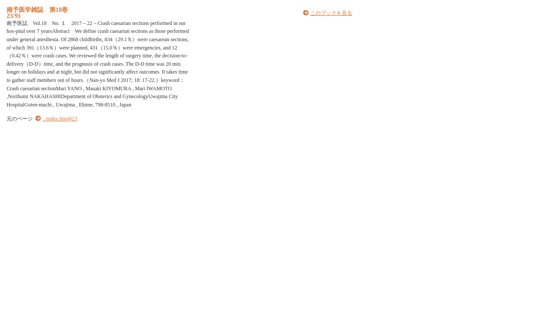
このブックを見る (331, 13)
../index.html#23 (59, 119)
